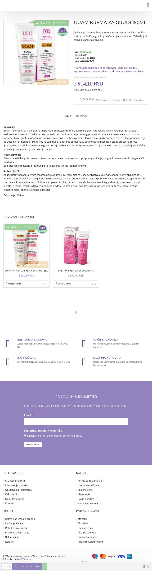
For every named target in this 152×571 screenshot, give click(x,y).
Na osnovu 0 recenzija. (108, 100)
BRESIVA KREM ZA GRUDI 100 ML (76, 270)
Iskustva (81, 116)
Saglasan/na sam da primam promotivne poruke (54, 435)
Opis (68, 116)
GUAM (84, 55)
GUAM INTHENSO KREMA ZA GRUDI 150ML (26, 270)
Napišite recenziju (133, 100)
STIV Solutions (26, 559)
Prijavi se (32, 444)
